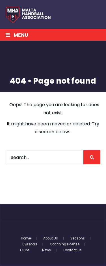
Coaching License (64, 244)
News (46, 250)
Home (26, 238)
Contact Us (72, 250)
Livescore (29, 244)
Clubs (25, 250)
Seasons (77, 238)
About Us (50, 238)
